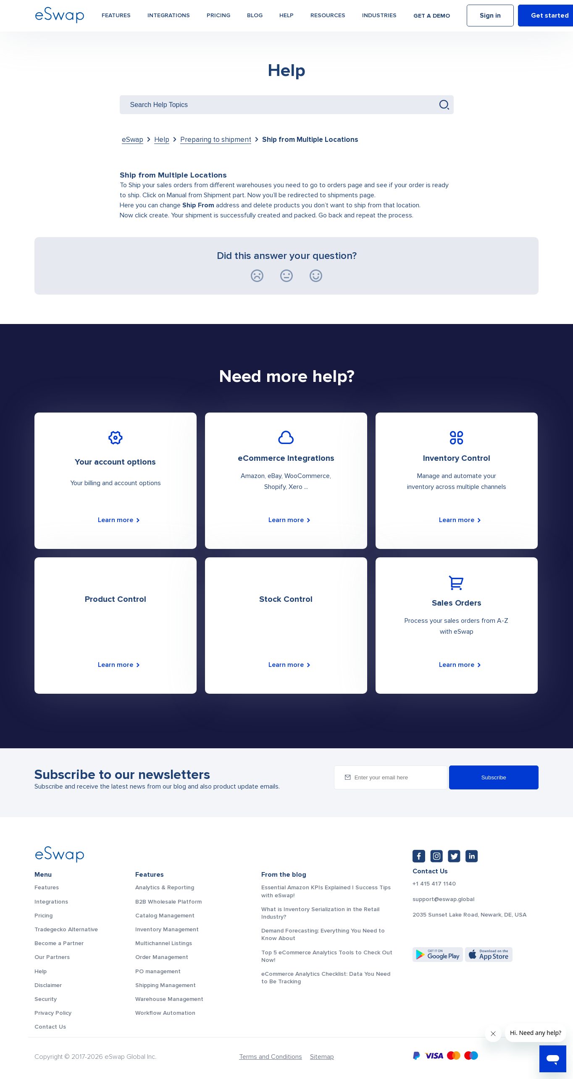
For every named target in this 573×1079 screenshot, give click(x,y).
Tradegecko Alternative (66, 929)
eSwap (132, 139)
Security (45, 999)
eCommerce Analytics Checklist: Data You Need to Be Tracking (325, 977)
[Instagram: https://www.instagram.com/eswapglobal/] (436, 856)
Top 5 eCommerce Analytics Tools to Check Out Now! (326, 956)
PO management (158, 971)
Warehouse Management (169, 999)
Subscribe (493, 777)
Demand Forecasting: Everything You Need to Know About (323, 934)
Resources (327, 17)
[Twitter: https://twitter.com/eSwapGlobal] (454, 856)
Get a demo (431, 17)
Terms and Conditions (270, 1057)
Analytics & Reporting (164, 887)
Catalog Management (165, 915)
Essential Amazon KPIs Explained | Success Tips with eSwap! (326, 891)
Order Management (161, 957)
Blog (255, 17)
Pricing (218, 17)
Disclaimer (48, 985)
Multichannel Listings (163, 943)
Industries (379, 17)
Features (116, 17)
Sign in (490, 18)
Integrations (168, 17)
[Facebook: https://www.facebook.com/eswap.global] (419, 856)
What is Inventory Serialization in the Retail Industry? (320, 913)
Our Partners (52, 957)
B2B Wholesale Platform (168, 901)
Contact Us (50, 1026)
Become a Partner (59, 943)
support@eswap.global (443, 899)
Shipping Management (165, 985)
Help (286, 17)
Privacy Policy (52, 1012)
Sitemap (322, 1057)
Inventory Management (167, 929)
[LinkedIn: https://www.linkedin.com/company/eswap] (471, 856)
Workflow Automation (165, 1012)
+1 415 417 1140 (434, 883)
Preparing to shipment (215, 139)
